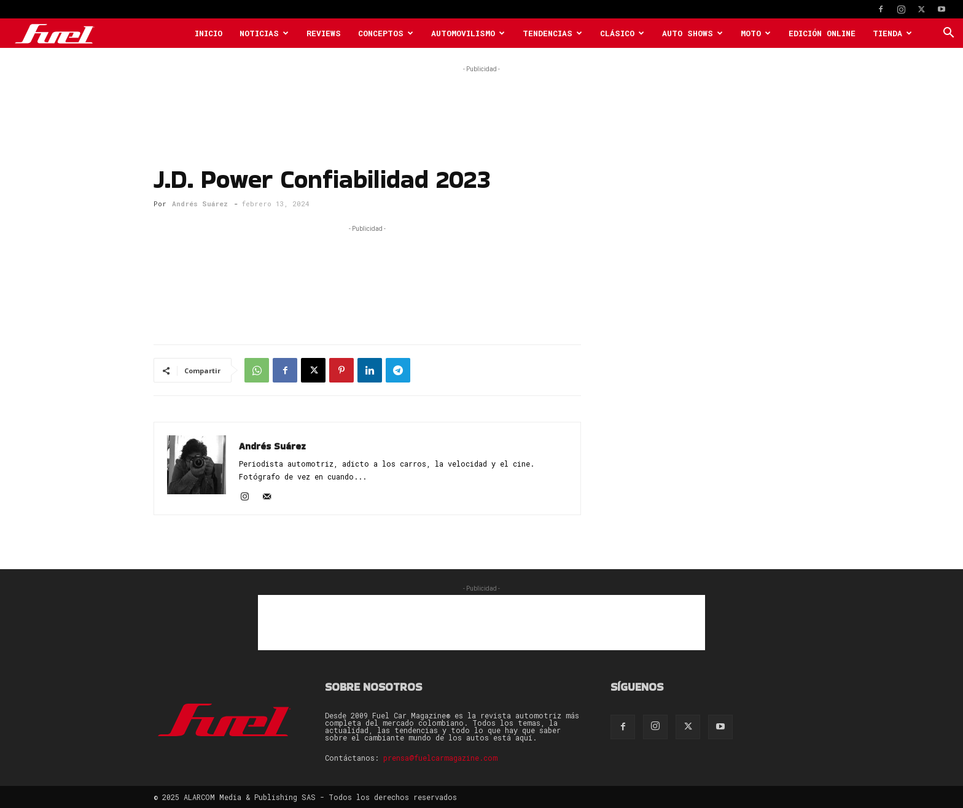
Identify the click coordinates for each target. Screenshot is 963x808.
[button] (948, 34)
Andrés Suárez (200, 203)
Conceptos (385, 33)
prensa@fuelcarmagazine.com (440, 758)
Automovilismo (468, 33)
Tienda (892, 33)
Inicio (208, 33)
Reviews (323, 33)
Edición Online (822, 33)
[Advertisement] (481, 103)
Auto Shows (692, 33)
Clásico (622, 33)
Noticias (264, 33)
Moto (756, 33)
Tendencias (552, 33)
